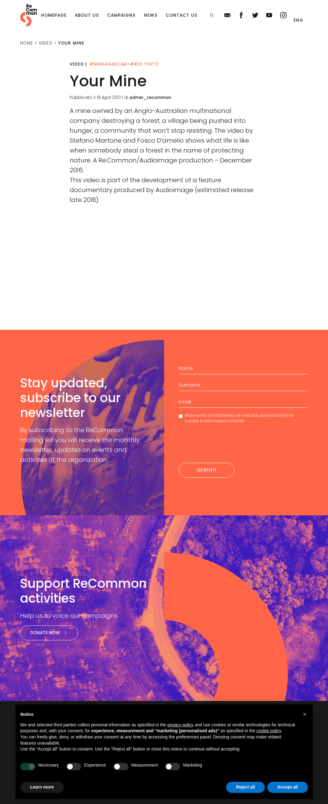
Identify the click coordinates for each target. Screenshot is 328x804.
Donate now (49, 633)
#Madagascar (108, 64)
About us (87, 15)
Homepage (54, 15)
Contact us (181, 15)
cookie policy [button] (268, 730)
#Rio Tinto (144, 64)
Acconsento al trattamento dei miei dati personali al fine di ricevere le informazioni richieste (239, 418)
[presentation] (226, 446)
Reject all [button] (245, 787)
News (150, 15)
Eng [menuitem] (298, 20)
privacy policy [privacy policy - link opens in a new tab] (181, 724)
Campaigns (121, 15)
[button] (305, 714)
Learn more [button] (42, 787)
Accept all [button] (287, 787)
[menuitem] (299, 20)
